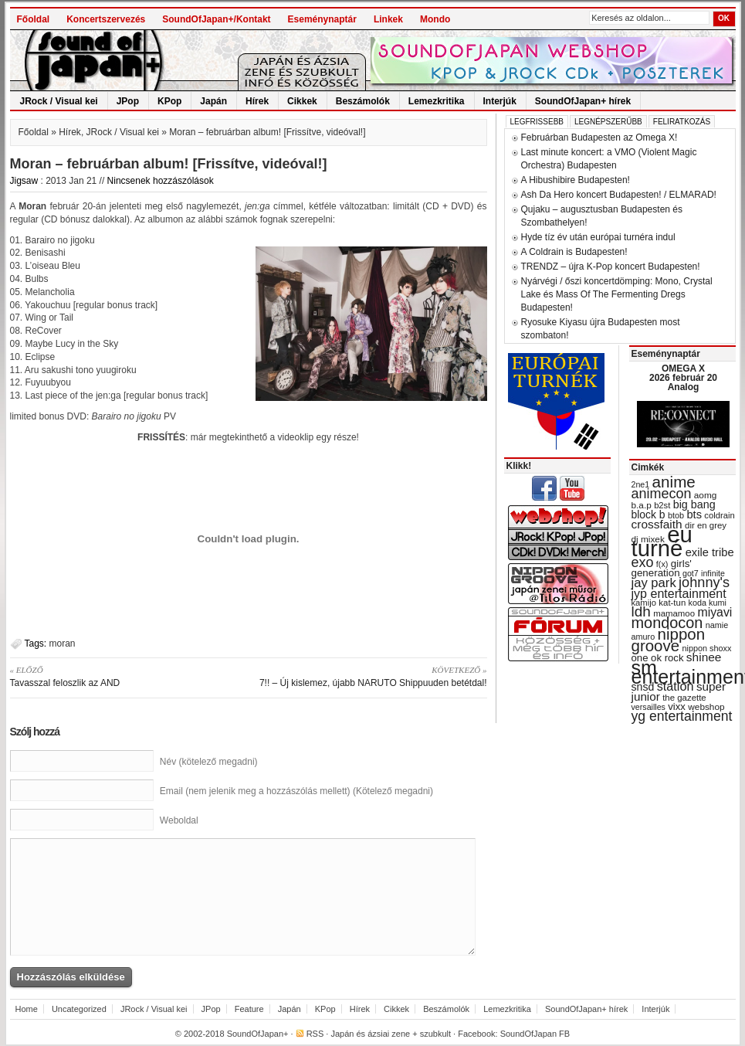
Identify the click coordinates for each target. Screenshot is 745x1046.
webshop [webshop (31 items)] (706, 706)
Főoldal (33, 19)
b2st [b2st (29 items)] (662, 505)
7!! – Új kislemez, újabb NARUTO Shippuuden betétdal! (373, 676)
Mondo (435, 19)
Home (26, 1009)
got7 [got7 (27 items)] (690, 573)
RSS (315, 1033)
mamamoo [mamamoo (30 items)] (674, 613)
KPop (169, 101)
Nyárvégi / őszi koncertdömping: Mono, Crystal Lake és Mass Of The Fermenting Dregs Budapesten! (617, 294)
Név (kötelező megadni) (209, 761)
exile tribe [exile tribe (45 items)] (710, 552)
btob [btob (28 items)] (676, 515)
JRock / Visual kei (59, 101)
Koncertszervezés (105, 19)
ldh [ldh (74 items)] (641, 611)
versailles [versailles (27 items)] (648, 706)
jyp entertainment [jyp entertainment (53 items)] (679, 593)
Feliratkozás (681, 121)
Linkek (388, 19)
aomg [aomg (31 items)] (705, 495)
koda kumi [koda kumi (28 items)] (707, 602)
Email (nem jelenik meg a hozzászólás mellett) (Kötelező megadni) (296, 791)
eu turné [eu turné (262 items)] (662, 541)
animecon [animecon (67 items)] (662, 493)
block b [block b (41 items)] (648, 514)
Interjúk (499, 101)
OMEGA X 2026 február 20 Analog (683, 377)
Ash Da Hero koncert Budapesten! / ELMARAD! (618, 194)
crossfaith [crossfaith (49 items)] (657, 524)
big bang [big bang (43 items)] (694, 504)
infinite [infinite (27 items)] (713, 573)
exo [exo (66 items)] (643, 562)
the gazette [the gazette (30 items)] (684, 697)
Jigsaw (24, 180)
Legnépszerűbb (608, 121)
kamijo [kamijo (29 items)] (644, 602)
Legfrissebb (537, 121)
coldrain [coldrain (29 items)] (719, 515)
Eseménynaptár (322, 19)
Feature (249, 1009)
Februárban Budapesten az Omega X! (599, 137)
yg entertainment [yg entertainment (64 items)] (682, 716)
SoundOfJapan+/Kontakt (216, 19)
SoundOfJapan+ (258, 1033)
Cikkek (302, 101)
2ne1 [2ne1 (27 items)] (641, 484)
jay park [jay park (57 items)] (654, 583)
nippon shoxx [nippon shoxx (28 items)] (706, 648)
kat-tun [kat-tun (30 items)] (672, 602)
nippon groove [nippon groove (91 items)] (669, 639)
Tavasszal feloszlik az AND (124, 676)
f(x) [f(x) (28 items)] (662, 564)
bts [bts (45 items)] (694, 514)
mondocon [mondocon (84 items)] (667, 622)
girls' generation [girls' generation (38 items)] (662, 568)
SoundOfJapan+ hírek (583, 101)
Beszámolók (363, 101)
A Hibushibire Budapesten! (575, 180)
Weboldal (179, 820)
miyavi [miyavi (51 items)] (714, 612)
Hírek (257, 101)
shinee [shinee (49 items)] (704, 657)
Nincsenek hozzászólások (160, 180)
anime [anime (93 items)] (674, 482)
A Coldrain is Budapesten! (574, 251)
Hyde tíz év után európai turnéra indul (598, 237)
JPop (128, 101)
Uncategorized (79, 1009)
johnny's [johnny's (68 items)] (704, 582)
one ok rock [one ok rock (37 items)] (658, 658)
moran (62, 643)
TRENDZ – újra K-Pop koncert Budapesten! (610, 266)
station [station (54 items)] (675, 686)
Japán (213, 101)
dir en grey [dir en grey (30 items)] (705, 525)
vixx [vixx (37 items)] (677, 706)
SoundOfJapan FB (535, 1033)
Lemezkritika (436, 101)
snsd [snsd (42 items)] (643, 687)
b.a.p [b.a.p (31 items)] (642, 505)
